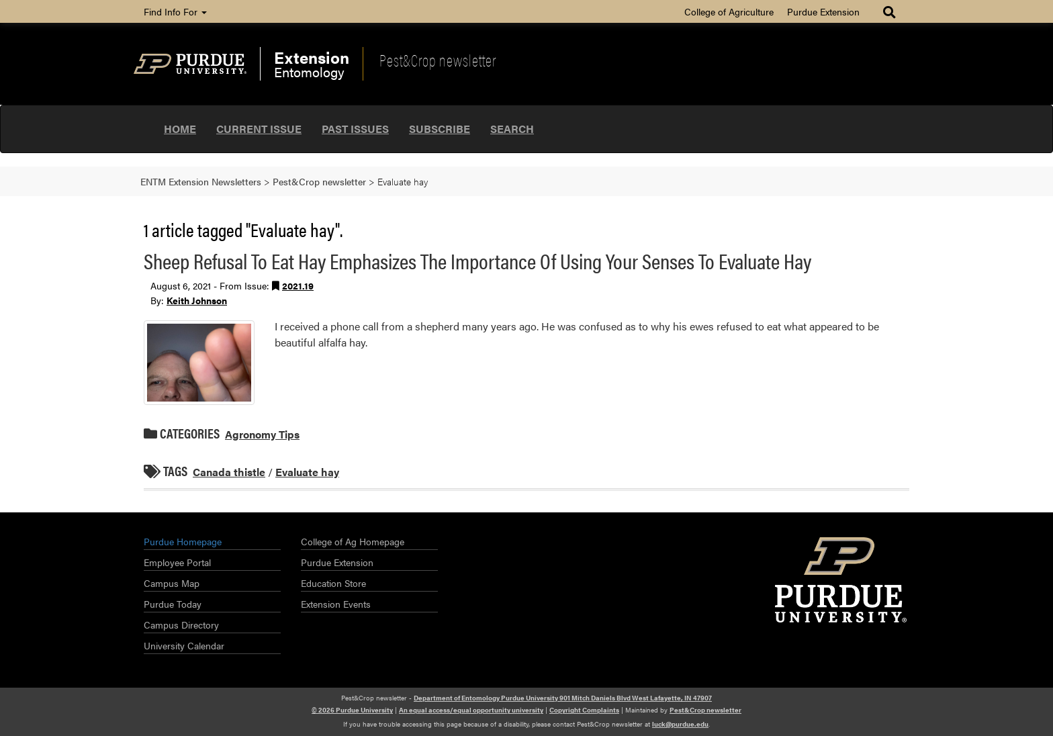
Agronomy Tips (262, 434)
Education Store (333, 583)
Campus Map (171, 583)
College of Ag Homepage (352, 541)
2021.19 (298, 285)
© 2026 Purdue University (352, 710)
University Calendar (184, 645)
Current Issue (259, 128)
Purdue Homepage (183, 541)
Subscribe (439, 128)
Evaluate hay (307, 471)
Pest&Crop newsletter (437, 60)
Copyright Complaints (584, 710)
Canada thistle (229, 471)
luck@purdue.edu (680, 724)
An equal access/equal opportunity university (471, 710)
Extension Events (336, 603)
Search (512, 128)
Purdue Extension (823, 11)
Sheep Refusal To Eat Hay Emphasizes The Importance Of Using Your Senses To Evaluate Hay (477, 260)
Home (180, 128)
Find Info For (175, 11)
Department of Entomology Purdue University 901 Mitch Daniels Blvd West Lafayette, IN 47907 (563, 697)
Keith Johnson (197, 300)
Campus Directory (181, 624)
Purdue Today (172, 603)
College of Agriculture (729, 11)
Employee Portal (177, 562)
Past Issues (355, 128)
